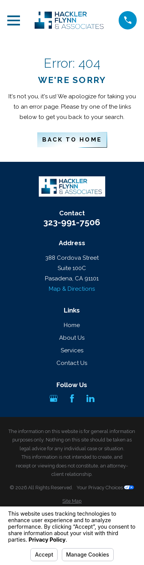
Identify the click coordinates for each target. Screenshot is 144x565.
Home (72, 325)
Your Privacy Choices (105, 487)
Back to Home (71, 139)
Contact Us (71, 363)
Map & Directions (72, 288)
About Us (71, 337)
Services (72, 350)
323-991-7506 (71, 222)
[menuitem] (72, 501)
